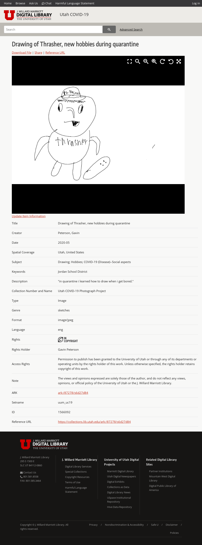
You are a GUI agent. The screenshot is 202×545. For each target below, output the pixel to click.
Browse (20, 3)
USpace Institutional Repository (119, 500)
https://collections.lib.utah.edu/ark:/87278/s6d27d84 (94, 422)
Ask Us (33, 3)
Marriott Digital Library (120, 471)
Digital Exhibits (115, 481)
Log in (196, 3)
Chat (46, 3)
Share (38, 52)
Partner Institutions (160, 471)
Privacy (93, 524)
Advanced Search (131, 29)
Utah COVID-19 (74, 14)
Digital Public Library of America (162, 488)
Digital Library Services (78, 466)
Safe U (154, 524)
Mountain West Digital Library (162, 478)
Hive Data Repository (119, 507)
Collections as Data (118, 487)
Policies (174, 533)
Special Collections (76, 471)
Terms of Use (72, 482)
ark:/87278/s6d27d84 (73, 393)
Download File (21, 52)
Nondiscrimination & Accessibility (124, 524)
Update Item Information (29, 216)
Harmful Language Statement (74, 3)
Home (8, 3)
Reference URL (55, 52)
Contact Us (28, 472)
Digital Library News (118, 492)
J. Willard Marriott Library (34, 457)
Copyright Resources (77, 477)
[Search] (53, 29)
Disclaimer (172, 524)
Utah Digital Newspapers (121, 476)
